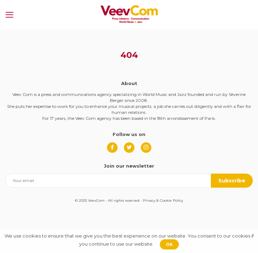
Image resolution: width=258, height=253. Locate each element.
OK (169, 244)
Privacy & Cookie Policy (163, 200)
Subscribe (231, 180)
